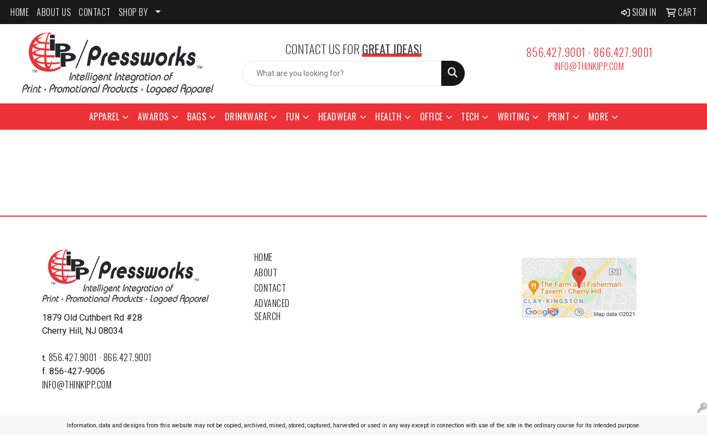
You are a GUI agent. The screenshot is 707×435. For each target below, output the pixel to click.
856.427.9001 (556, 52)
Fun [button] (293, 116)
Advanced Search (272, 310)
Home (263, 257)
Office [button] (431, 116)
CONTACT (95, 12)
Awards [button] (153, 116)
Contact (270, 287)
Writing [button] (514, 116)
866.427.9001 (623, 52)
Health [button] (388, 116)
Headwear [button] (337, 116)
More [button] (598, 116)
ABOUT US (54, 12)
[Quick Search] (342, 73)
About (266, 272)
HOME (19, 12)
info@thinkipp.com (589, 66)
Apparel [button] (104, 116)
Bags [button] (196, 116)
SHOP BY (133, 12)
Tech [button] (470, 116)
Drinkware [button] (246, 116)
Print (559, 116)
